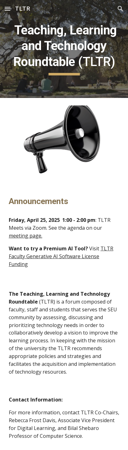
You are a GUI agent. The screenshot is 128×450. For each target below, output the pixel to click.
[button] (7, 8)
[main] (64, 49)
